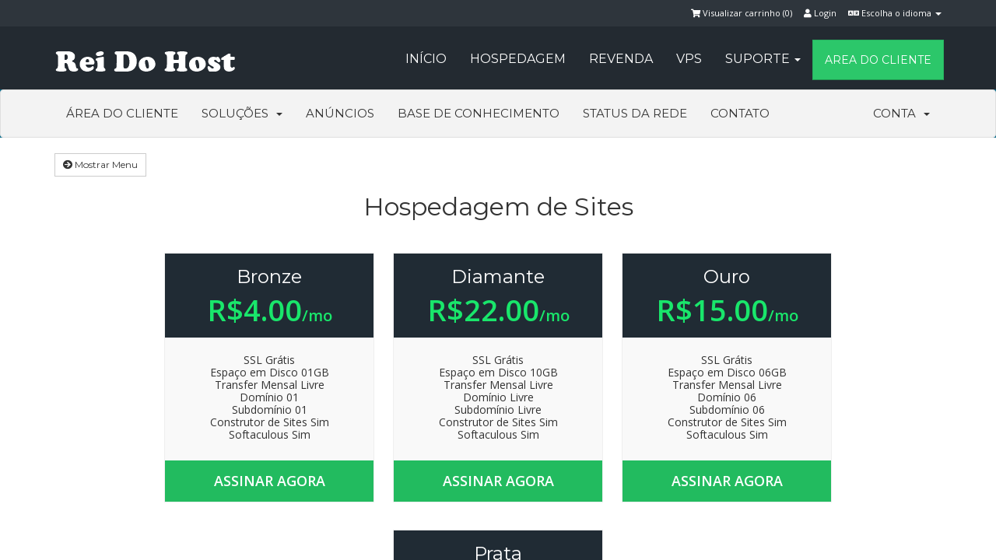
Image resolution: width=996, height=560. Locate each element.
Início (426, 58)
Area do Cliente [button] (878, 60)
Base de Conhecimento (478, 113)
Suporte (763, 58)
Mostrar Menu (100, 164)
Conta (901, 113)
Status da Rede (635, 113)
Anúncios (340, 113)
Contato (740, 113)
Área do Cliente (122, 113)
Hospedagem (518, 58)
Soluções (242, 113)
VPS (689, 58)
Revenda (621, 58)
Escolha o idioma (895, 13)
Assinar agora (269, 480)
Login (820, 13)
